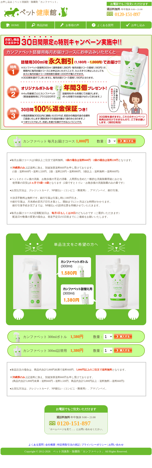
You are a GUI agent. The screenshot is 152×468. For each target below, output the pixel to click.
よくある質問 (105, 25)
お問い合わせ (116, 444)
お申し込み (138, 25)
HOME (15, 25)
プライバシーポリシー (94, 444)
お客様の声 (72, 25)
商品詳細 (42, 25)
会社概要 (50, 444)
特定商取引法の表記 (68, 444)
